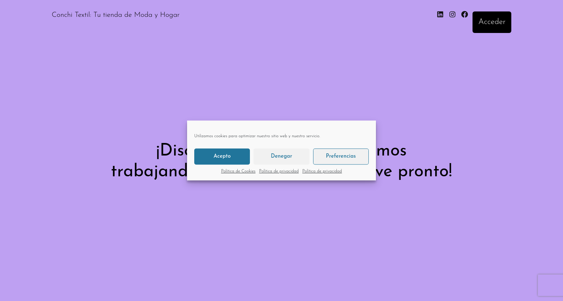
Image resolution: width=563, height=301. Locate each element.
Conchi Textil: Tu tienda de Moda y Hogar (116, 15)
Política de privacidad (279, 171)
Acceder (492, 22)
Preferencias (341, 156)
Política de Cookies (238, 171)
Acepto (222, 156)
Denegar (281, 156)
